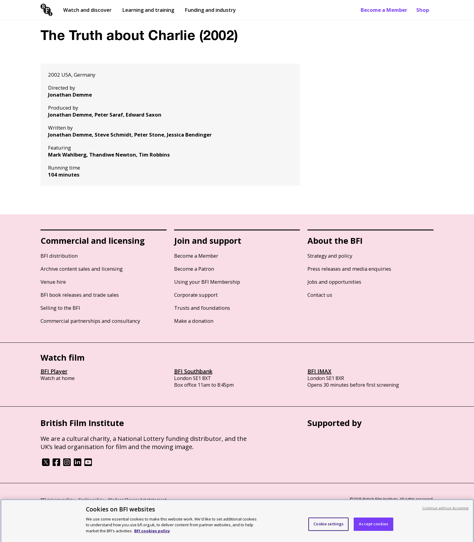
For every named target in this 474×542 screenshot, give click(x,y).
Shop (422, 9)
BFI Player (54, 371)
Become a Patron (194, 268)
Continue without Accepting (445, 510)
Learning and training (148, 9)
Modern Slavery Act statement (137, 499)
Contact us (319, 294)
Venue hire (53, 281)
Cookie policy (91, 499)
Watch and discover (87, 9)
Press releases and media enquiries (349, 268)
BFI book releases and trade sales (80, 294)
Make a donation (193, 320)
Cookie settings (328, 526)
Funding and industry (210, 9)
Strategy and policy (329, 255)
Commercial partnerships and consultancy (90, 320)
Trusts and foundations (202, 307)
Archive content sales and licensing (82, 268)
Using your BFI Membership (207, 281)
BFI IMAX (319, 371)
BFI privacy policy (57, 499)
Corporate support (196, 294)
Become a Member (384, 9)
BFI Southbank (193, 371)
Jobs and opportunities (334, 281)
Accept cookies (373, 526)
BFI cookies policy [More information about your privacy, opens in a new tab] (152, 533)
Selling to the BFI (60, 307)
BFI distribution (59, 255)
